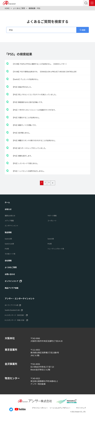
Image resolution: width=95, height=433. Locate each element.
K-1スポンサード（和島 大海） (16, 336)
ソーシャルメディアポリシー (60, 424)
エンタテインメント (12, 240)
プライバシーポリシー (37, 424)
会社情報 (9, 275)
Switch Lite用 (10, 259)
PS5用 (50, 259)
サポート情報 (53, 230)
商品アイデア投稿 (13, 304)
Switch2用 (9, 254)
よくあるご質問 (12, 283)
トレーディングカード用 (57, 264)
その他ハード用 (11, 269)
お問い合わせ (11, 290)
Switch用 (51, 254)
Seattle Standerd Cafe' (14, 326)
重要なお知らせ (11, 230)
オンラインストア (13, 297)
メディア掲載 (10, 235)
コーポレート (53, 235)
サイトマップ (84, 424)
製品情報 (9, 247)
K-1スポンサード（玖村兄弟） (16, 331)
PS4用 (7, 264)
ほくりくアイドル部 (12, 321)
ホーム (8, 217)
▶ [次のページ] (54, 197)
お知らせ (9, 224)
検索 (84, 30)
